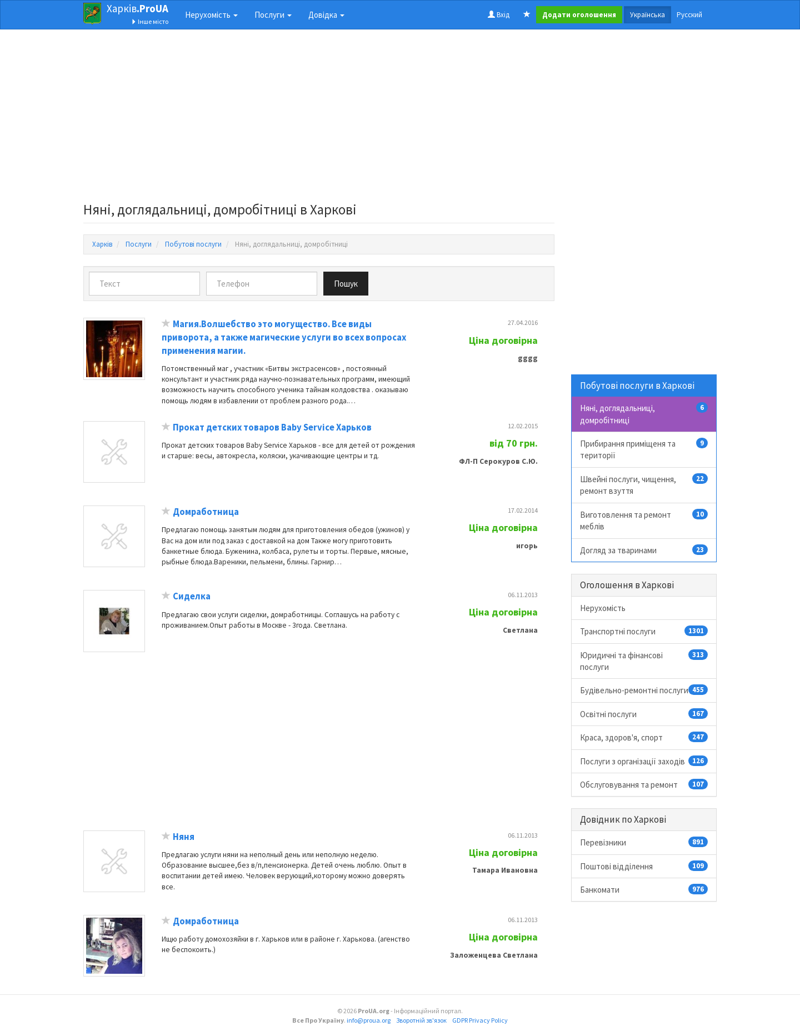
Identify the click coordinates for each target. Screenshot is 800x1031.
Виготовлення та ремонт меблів (644, 520)
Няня (183, 837)
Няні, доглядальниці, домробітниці (644, 413)
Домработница (206, 512)
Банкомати (644, 889)
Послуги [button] (273, 14)
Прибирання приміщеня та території (644, 449)
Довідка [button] (326, 14)
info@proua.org (369, 1020)
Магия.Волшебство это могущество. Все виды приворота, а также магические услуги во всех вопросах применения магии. (284, 337)
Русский (689, 14)
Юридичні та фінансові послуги (644, 660)
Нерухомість (603, 608)
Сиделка (192, 596)
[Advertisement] (318, 119)
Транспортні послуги (644, 631)
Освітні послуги (644, 713)
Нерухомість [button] (211, 14)
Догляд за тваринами (644, 549)
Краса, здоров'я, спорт (644, 737)
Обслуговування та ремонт (644, 784)
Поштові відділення (644, 866)
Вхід (498, 14)
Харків (137, 8)
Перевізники (644, 842)
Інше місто (149, 21)
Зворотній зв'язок (421, 1020)
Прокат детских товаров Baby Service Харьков (272, 427)
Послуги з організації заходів (644, 761)
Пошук (346, 283)
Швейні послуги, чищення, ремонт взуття (644, 484)
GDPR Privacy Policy (480, 1020)
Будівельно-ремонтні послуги (644, 689)
